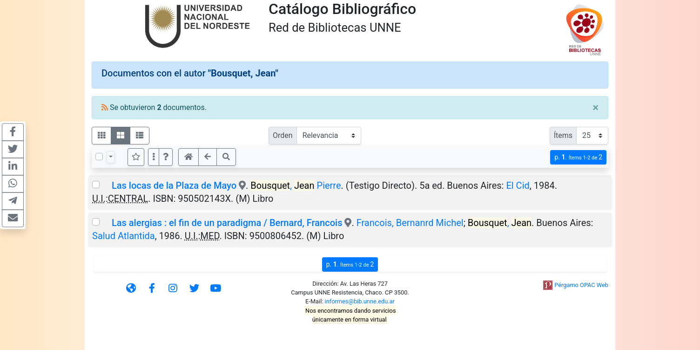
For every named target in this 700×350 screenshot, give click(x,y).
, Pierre (295, 185)
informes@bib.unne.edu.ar (360, 301)
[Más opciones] (153, 157)
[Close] (595, 107)
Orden (283, 135)
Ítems (563, 135)
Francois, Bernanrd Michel (410, 222)
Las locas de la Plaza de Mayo (174, 185)
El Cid (517, 185)
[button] (166, 157)
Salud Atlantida (123, 235)
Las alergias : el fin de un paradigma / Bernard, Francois (227, 222)
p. (578, 157)
